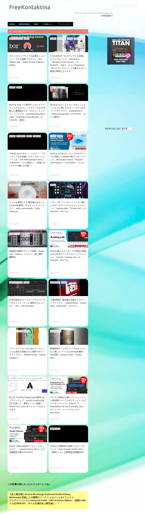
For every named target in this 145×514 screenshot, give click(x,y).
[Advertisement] (95, 63)
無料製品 (12, 24)
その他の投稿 (48, 479)
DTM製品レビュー (48, 24)
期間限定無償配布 (24, 24)
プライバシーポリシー (65, 24)
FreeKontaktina (29, 7)
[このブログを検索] (127, 6)
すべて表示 (84, 31)
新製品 (36, 24)
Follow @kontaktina (17, 489)
